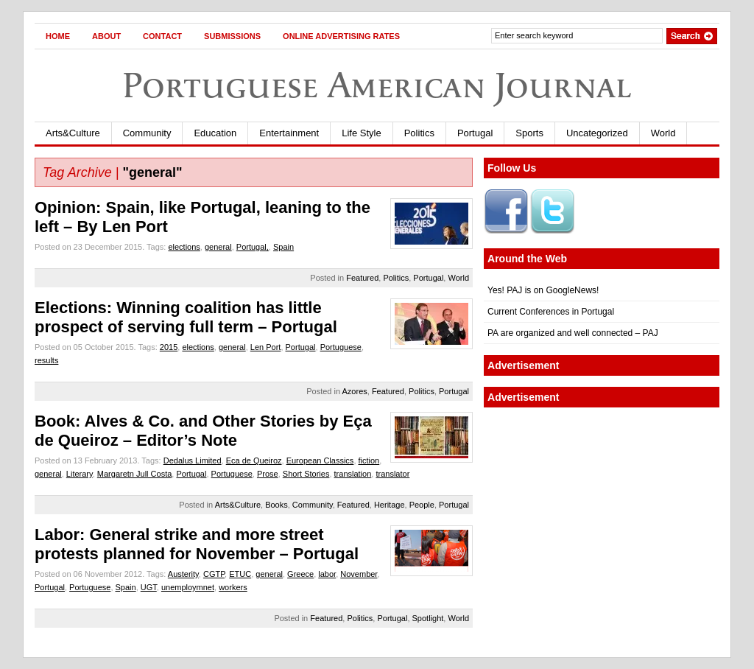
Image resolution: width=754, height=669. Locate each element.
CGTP (214, 574)
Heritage (389, 504)
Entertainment (289, 133)
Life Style (361, 133)
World (663, 133)
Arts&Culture (73, 133)
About (106, 36)
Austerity (183, 574)
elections (184, 246)
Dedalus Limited (192, 460)
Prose (267, 473)
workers (233, 587)
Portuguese (341, 347)
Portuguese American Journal (377, 85)
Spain (283, 246)
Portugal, (252, 246)
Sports (529, 133)
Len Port (265, 347)
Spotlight (428, 618)
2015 (168, 347)
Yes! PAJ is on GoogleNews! (543, 290)
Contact (162, 36)
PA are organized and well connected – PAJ (572, 333)
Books (276, 504)
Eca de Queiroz (254, 460)
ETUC (240, 574)
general (218, 246)
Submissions (232, 36)
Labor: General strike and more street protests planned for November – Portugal (197, 544)
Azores (354, 391)
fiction (369, 460)
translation (353, 473)
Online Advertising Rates (341, 36)
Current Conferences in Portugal (550, 312)
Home (58, 36)
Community (147, 133)
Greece (300, 574)
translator (392, 473)
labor (327, 574)
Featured (362, 277)
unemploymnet (187, 587)
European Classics (320, 460)
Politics (419, 133)
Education (215, 133)
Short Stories (306, 473)
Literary (79, 473)
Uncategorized (597, 133)
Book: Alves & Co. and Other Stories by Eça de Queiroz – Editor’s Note (203, 430)
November (358, 574)
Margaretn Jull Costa (134, 473)
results (46, 360)
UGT (149, 587)
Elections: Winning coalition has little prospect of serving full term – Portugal (186, 317)
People (421, 504)
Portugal (475, 133)
